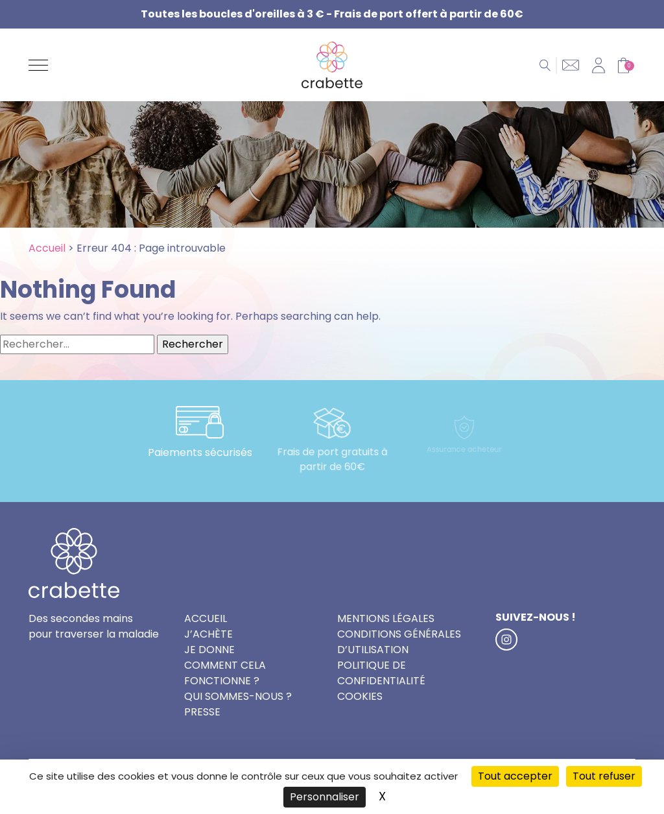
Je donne (209, 649)
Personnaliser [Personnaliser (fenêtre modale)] (324, 796)
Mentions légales (385, 618)
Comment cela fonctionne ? (225, 673)
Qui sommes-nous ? (238, 696)
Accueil (47, 248)
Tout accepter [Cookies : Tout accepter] (515, 776)
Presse (202, 711)
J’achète (208, 634)
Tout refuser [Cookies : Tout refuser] (604, 776)
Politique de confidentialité (381, 673)
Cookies (360, 696)
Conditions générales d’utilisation (399, 642)
